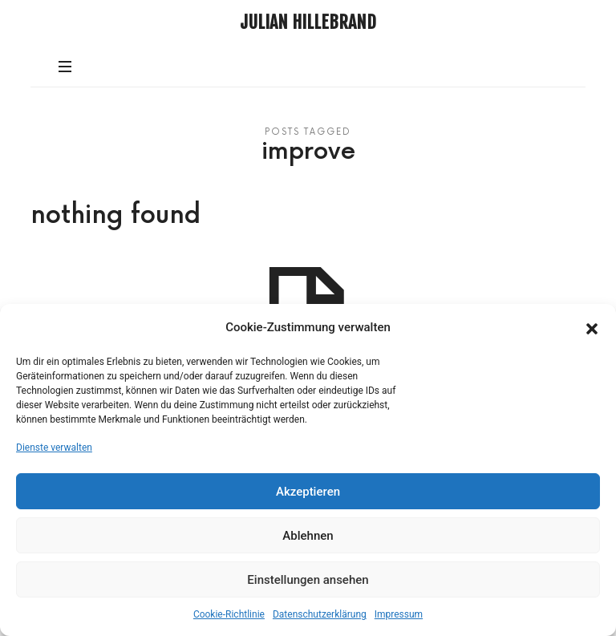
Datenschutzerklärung (320, 614)
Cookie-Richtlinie (229, 614)
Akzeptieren (308, 491)
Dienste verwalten (54, 447)
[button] (592, 327)
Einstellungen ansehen (307, 580)
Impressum (399, 614)
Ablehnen (307, 536)
